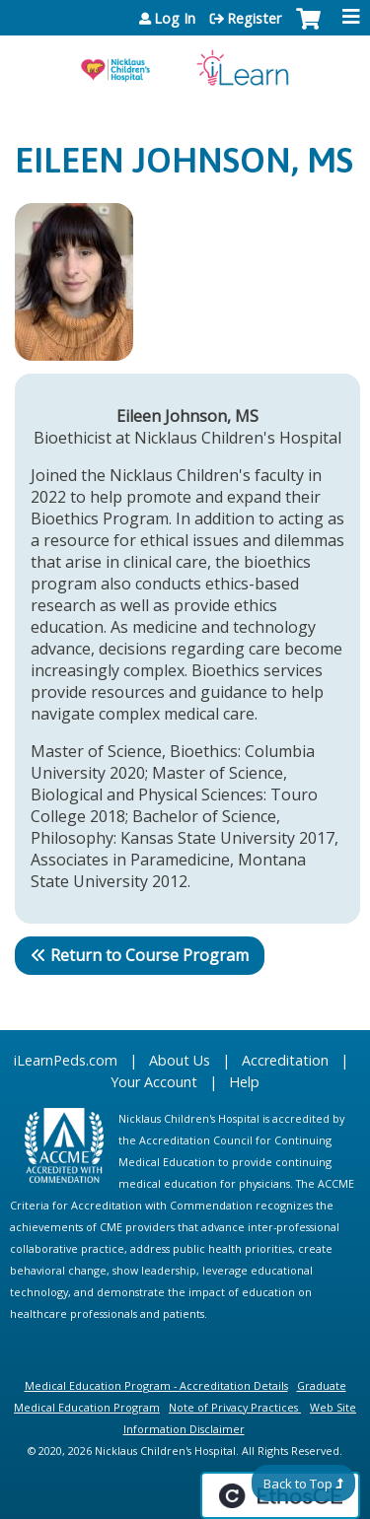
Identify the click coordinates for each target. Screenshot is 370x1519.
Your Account (154, 1081)
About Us (179, 1060)
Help (244, 1081)
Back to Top (298, 1483)
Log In (174, 19)
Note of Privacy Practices (233, 1407)
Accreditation (285, 1060)
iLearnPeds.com (65, 1060)
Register (254, 19)
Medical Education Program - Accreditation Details (156, 1385)
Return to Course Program (149, 955)
